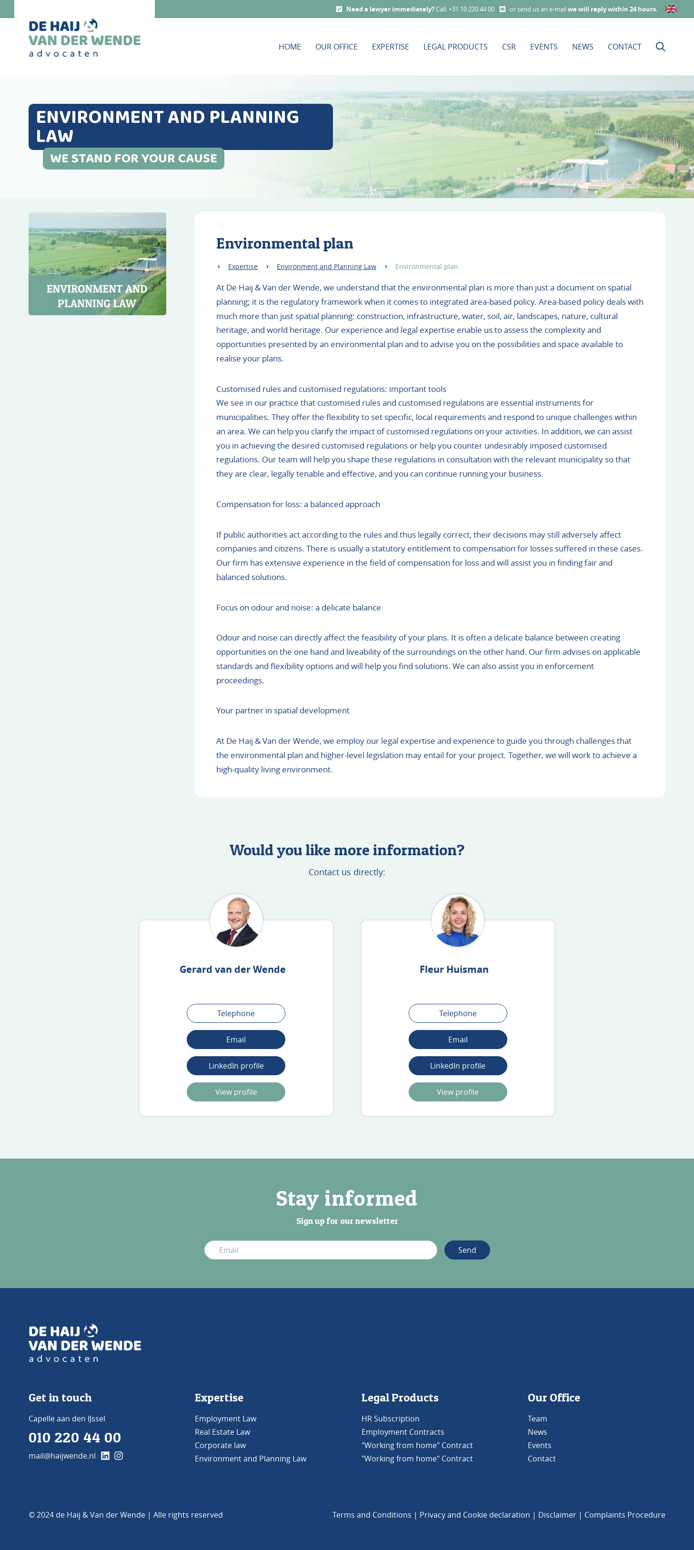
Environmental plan (426, 266)
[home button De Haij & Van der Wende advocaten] (85, 37)
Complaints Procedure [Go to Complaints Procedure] (624, 1515)
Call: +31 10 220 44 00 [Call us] (465, 9)
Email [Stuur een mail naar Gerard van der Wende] (236, 1039)
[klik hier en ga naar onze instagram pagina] (118, 1455)
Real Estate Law (222, 1432)
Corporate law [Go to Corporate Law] (220, 1445)
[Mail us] (502, 9)
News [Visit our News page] (582, 46)
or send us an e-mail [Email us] (539, 9)
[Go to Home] (85, 1343)
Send (467, 1250)
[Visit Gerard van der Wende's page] (236, 920)
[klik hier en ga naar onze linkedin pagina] (105, 1455)
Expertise (243, 266)
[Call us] (339, 9)
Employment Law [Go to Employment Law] (225, 1418)
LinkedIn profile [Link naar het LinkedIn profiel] (457, 1065)
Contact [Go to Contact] (542, 1458)
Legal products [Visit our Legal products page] (455, 46)
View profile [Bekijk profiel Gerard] (236, 1092)
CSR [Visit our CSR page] (509, 46)
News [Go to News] (537, 1432)
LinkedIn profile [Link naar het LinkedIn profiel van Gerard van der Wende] (236, 1065)
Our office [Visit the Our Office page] (336, 46)
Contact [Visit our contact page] (625, 46)
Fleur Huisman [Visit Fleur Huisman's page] (454, 969)
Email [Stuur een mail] (458, 1039)
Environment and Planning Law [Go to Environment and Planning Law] (250, 1458)
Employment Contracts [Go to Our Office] (403, 1432)
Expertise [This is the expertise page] (390, 46)
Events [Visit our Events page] (544, 46)
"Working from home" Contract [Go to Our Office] (417, 1445)
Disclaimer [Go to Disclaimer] (557, 1515)
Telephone (236, 1013)
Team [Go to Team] (537, 1418)
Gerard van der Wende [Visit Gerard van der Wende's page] (233, 969)
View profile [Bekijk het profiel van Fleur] (458, 1092)
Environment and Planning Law (326, 266)
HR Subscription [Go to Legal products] (391, 1418)
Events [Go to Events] (540, 1445)
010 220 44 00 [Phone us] (75, 1437)
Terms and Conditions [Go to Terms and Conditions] (372, 1515)
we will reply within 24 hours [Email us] (612, 9)
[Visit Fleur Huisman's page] (458, 920)
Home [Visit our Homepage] (290, 46)
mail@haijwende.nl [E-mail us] (62, 1455)
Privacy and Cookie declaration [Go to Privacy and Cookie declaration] (475, 1515)
